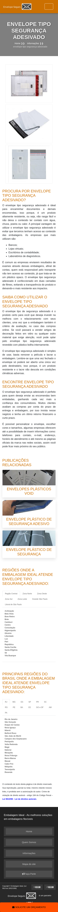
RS (6, 707)
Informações (29, 853)
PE (14, 707)
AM (50, 707)
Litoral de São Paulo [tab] (13, 604)
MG (14, 702)
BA (22, 707)
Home (29, 831)
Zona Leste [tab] (22, 599)
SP (29, 702)
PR (37, 702)
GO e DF (39, 707)
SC (45, 702)
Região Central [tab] (11, 594)
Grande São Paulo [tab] (39, 599)
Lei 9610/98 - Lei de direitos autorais (19, 799)
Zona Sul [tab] (8, 599)
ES (22, 702)
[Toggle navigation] (49, 6)
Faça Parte (29, 873)
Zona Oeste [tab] (42, 594)
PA (6, 713)
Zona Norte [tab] (27, 594)
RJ (6, 702)
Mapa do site (29, 864)
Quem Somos (29, 842)
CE (29, 707)
